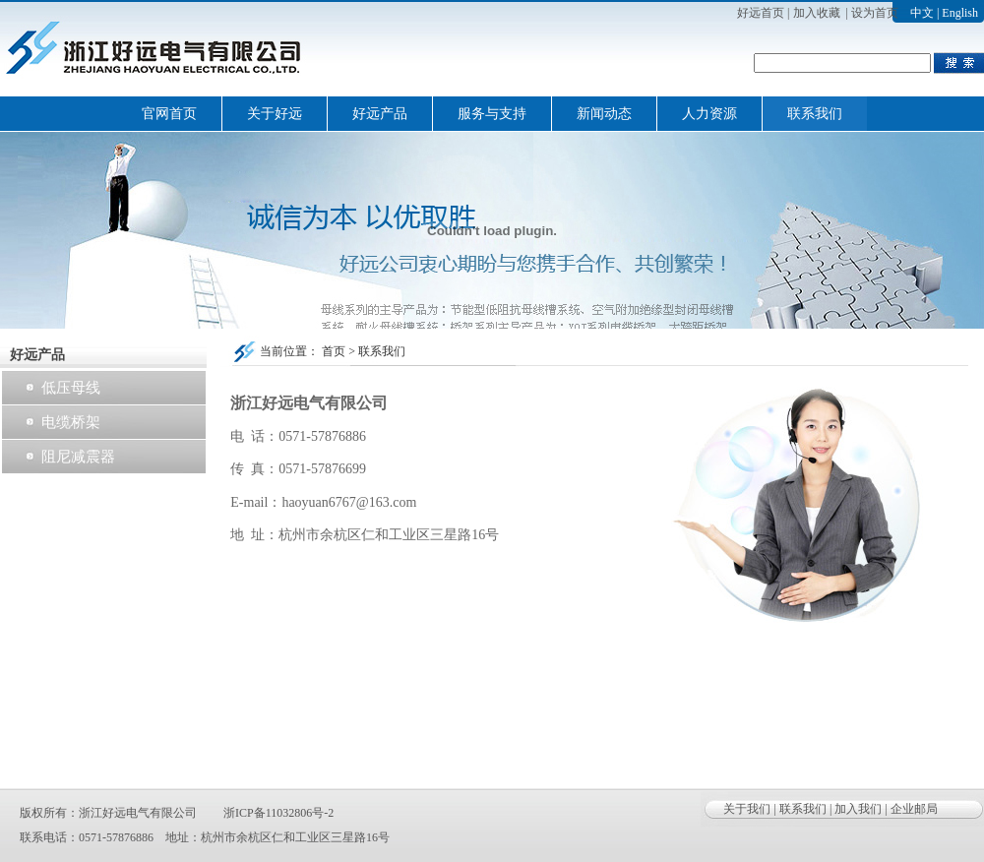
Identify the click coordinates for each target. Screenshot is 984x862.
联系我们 (814, 113)
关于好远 (274, 113)
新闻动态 (604, 113)
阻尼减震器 (78, 456)
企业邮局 (914, 809)
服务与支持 (492, 113)
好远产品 (379, 113)
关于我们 (746, 809)
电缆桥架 (70, 422)
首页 (333, 351)
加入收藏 (816, 13)
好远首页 (760, 13)
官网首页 (169, 113)
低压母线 (70, 388)
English (960, 13)
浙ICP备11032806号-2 (278, 813)
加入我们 (858, 809)
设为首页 (874, 13)
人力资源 (709, 113)
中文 (922, 13)
